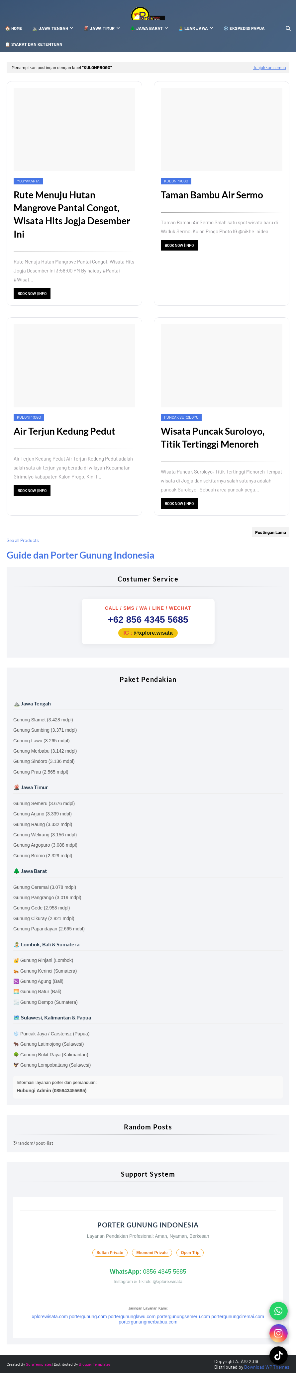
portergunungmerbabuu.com (148, 1321)
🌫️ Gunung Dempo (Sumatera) (45, 1002)
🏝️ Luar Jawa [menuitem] (193, 28)
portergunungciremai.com (237, 1316)
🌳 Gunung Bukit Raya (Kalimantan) (50, 1054)
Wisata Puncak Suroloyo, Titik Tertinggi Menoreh (212, 437)
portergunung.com (88, 1316)
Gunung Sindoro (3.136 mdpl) (43, 761)
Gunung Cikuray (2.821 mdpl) (43, 918)
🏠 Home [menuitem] (13, 28)
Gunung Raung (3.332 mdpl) (42, 824)
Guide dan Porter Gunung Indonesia (80, 555)
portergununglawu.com (131, 1316)
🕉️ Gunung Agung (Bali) (38, 981)
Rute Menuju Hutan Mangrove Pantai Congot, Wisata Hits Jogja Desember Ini (72, 214)
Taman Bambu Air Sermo (212, 194)
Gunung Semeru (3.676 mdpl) (44, 803)
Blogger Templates (95, 1364)
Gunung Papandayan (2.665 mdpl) (49, 928)
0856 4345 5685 (148, 1271)
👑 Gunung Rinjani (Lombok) (43, 960)
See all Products (23, 540)
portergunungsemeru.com (183, 1316)
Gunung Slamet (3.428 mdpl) (43, 719)
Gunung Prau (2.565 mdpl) (40, 772)
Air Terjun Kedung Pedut (64, 431)
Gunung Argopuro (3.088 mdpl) (45, 845)
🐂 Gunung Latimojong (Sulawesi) (48, 1044)
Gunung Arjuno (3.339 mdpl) (42, 813)
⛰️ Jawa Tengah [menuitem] (50, 28)
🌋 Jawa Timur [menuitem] (99, 28)
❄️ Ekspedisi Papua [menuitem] (244, 28)
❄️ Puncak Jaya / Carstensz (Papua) (51, 1033)
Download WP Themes (266, 1367)
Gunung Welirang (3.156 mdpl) (45, 834)
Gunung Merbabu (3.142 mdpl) (45, 751)
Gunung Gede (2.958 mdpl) (41, 907)
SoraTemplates (39, 1364)
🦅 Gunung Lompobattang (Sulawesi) (52, 1065)
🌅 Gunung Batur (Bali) (37, 991)
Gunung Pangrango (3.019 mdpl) (47, 897)
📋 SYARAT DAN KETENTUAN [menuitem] (33, 44)
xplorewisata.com (50, 1316)
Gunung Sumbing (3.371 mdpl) (45, 730)
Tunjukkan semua (269, 67)
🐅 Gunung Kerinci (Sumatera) (45, 971)
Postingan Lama (270, 532)
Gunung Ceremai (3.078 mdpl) (44, 887)
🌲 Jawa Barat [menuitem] (146, 28)
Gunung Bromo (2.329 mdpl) (42, 855)
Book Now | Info (32, 293)
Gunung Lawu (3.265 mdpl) (41, 740)
